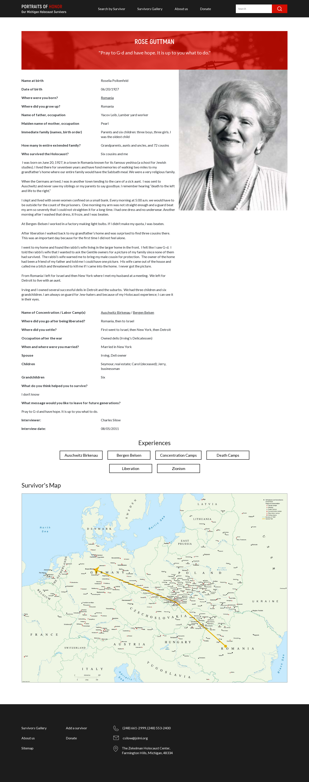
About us (181, 9)
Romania (107, 98)
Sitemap (27, 748)
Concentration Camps (178, 455)
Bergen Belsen (143, 312)
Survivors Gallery (149, 9)
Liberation (130, 468)
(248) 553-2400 (159, 728)
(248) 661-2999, (135, 728)
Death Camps (228, 455)
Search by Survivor (111, 9)
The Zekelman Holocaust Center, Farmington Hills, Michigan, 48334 (147, 750)
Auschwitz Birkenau (115, 312)
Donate (205, 9)
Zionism (178, 468)
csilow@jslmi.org (135, 738)
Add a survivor (76, 728)
